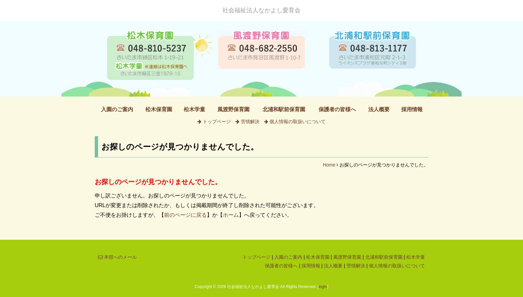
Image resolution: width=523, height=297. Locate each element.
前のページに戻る (185, 215)
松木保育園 (158, 109)
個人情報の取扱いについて (295, 121)
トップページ (214, 121)
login (323, 286)
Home (329, 164)
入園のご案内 (117, 109)
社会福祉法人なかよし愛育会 (261, 10)
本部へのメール (117, 257)
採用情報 (412, 109)
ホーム (231, 215)
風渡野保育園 (233, 109)
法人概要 (379, 109)
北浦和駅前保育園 (284, 109)
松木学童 (194, 109)
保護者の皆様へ (337, 109)
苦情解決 (247, 121)
